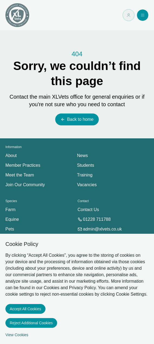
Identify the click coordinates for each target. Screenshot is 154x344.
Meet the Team (19, 175)
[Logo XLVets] (17, 15)
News (82, 155)
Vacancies (87, 184)
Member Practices (22, 165)
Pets (9, 229)
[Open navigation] (143, 15)
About (11, 155)
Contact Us (88, 209)
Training (85, 175)
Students (85, 165)
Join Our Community (25, 184)
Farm (10, 209)
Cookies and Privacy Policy (70, 287)
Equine (12, 219)
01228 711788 (94, 219)
